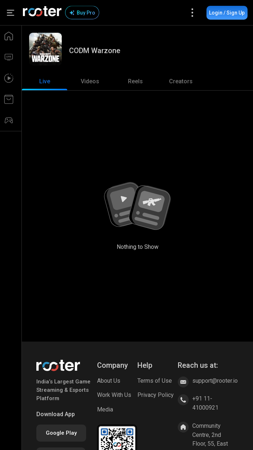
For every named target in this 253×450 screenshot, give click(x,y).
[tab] (44, 81)
